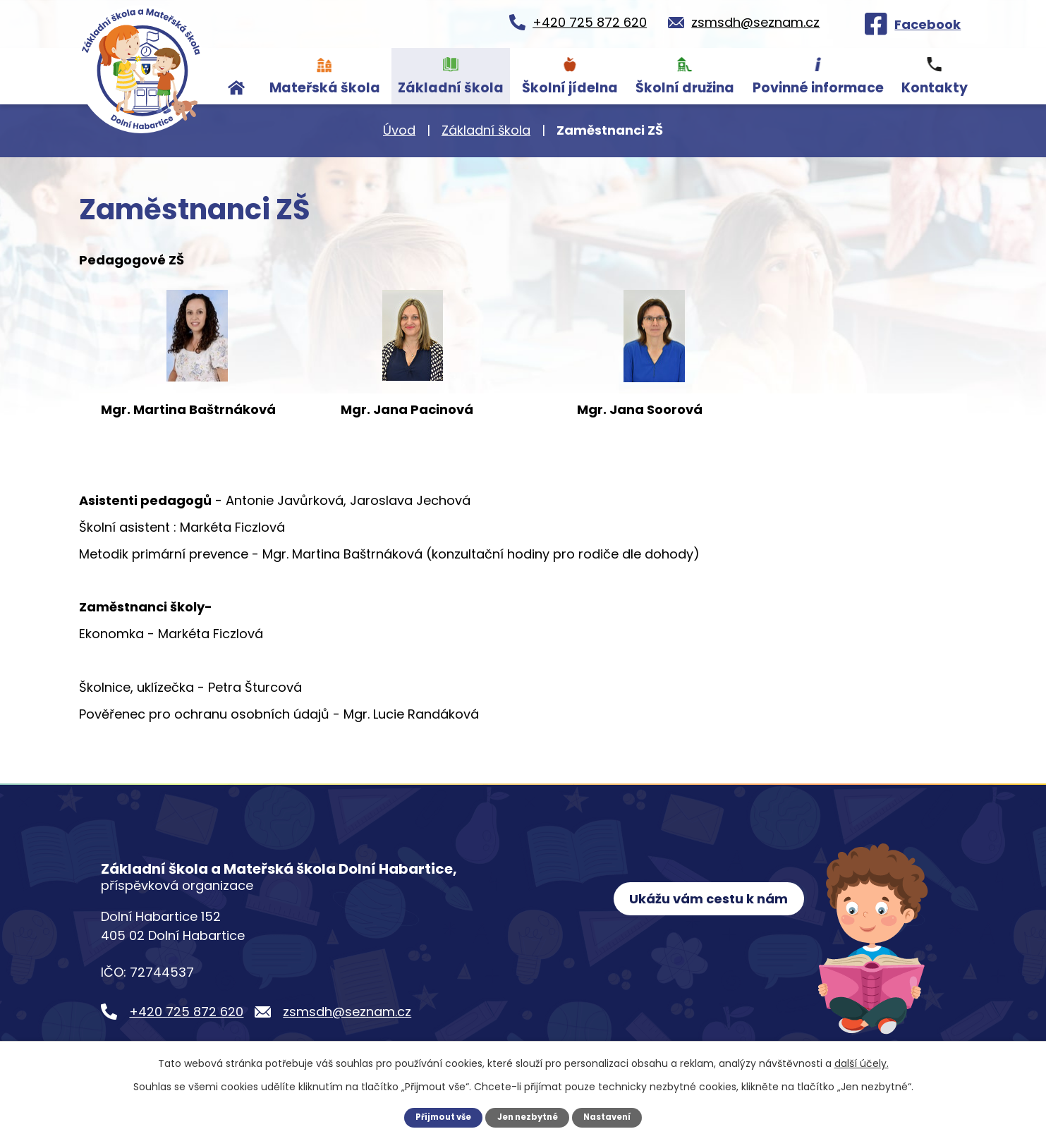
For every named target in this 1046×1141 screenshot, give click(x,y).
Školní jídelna (570, 87)
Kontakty (934, 87)
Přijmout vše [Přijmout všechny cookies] (438, 1117)
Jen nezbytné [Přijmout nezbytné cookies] (527, 1117)
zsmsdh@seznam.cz (347, 1011)
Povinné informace (818, 87)
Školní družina (684, 87)
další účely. (861, 1063)
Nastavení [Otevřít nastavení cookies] (612, 1117)
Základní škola (451, 87)
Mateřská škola (324, 87)
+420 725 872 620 (186, 1011)
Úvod (236, 76)
